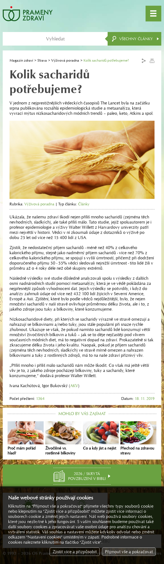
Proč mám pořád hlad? (26, 438)
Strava (42, 60)
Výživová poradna (65, 60)
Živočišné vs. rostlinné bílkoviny (63, 438)
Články (83, 204)
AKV (74, 385)
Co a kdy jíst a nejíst (101, 436)
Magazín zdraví (21, 60)
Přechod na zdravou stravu (138, 438)
